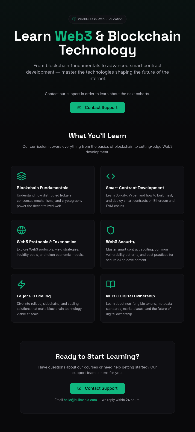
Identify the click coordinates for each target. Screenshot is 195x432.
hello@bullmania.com (80, 400)
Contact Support (97, 107)
